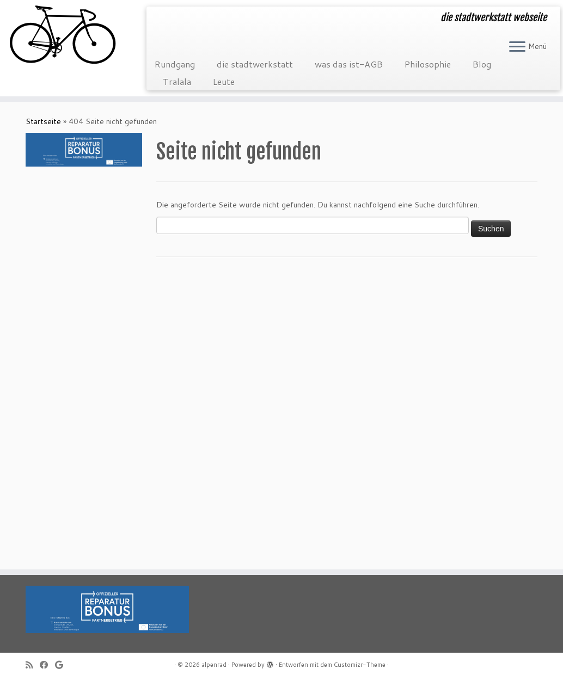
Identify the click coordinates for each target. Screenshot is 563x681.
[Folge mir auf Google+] (62, 665)
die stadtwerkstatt (255, 64)
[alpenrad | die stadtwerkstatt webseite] (66, 35)
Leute (224, 81)
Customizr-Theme (359, 664)
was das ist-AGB (349, 64)
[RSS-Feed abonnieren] (33, 665)
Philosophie (428, 64)
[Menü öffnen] (517, 47)
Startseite (43, 121)
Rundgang (175, 64)
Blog (482, 64)
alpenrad (214, 664)
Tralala (177, 81)
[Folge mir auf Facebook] (47, 665)
